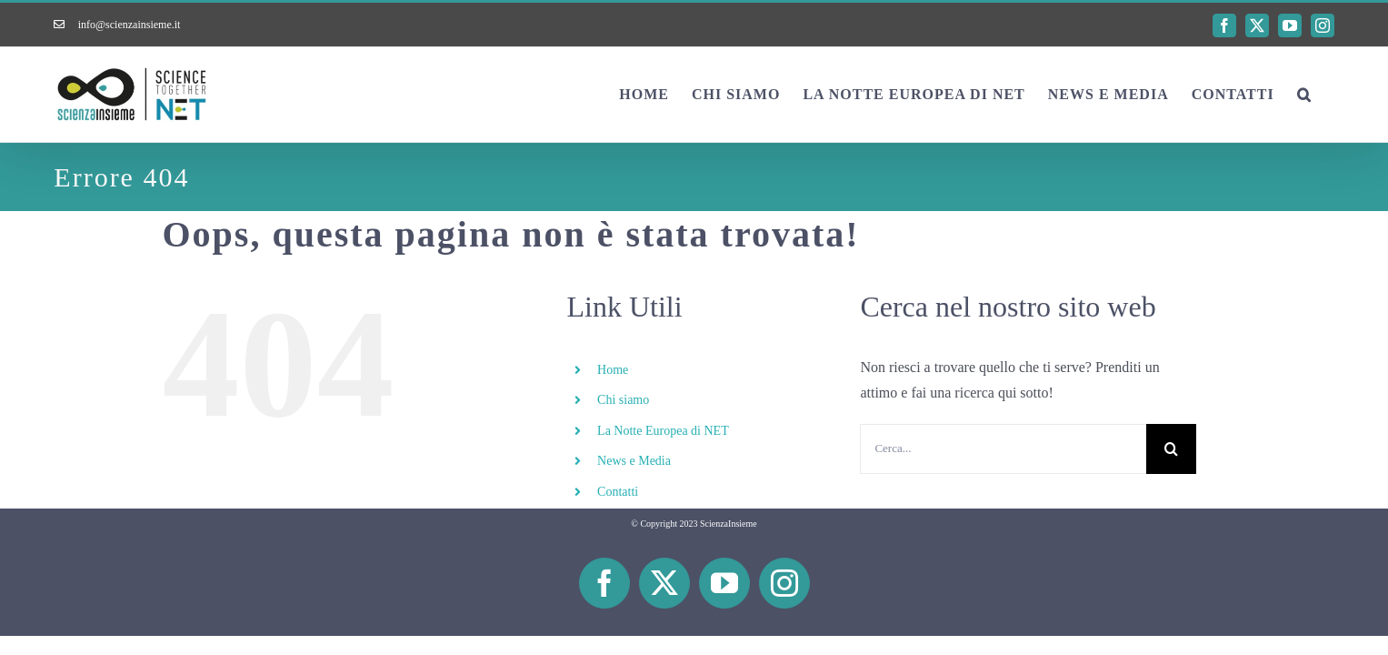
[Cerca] (1171, 449)
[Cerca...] (1003, 449)
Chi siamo (623, 400)
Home (612, 370)
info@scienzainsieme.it (129, 24)
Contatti (617, 492)
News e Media (634, 461)
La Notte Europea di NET (663, 431)
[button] (1327, 94)
